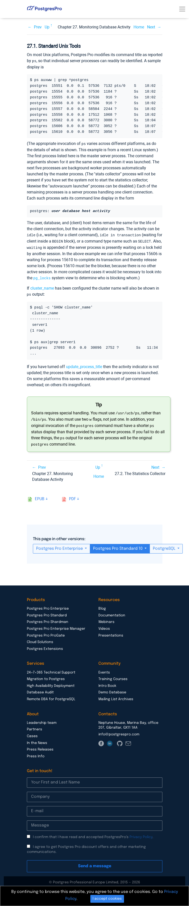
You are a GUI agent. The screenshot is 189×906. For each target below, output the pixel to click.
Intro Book (107, 683)
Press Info (35, 753)
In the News (37, 740)
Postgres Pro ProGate (46, 632)
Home (139, 27)
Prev (38, 27)
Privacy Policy (141, 834)
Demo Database (112, 689)
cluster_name (42, 286)
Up (47, 27)
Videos (104, 625)
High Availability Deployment (51, 683)
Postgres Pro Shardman (47, 619)
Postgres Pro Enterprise (60, 545)
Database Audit (40, 689)
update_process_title (84, 365)
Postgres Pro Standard (47, 612)
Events (104, 669)
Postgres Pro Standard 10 (118, 545)
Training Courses (113, 676)
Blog (102, 605)
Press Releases (40, 746)
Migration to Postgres (46, 676)
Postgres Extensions (45, 646)
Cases (32, 733)
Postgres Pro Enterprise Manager (56, 625)
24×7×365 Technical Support (51, 669)
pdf (72, 496)
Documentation (111, 612)
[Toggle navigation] (182, 9)
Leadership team (41, 720)
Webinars (106, 619)
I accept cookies (107, 898)
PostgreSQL (164, 545)
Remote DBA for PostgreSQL (51, 696)
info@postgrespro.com (118, 731)
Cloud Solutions (40, 639)
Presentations (110, 632)
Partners (34, 726)
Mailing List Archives (115, 696)
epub (39, 496)
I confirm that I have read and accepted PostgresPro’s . (93, 834)
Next (151, 27)
